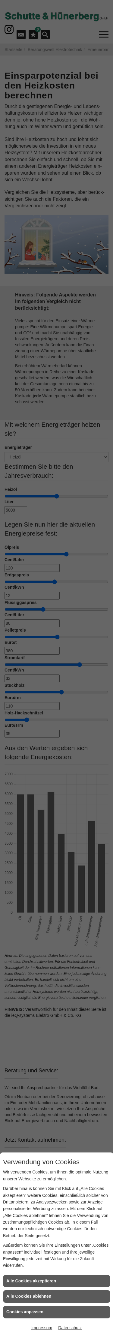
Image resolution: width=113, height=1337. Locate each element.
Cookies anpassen (24, 1311)
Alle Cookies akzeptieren (31, 1280)
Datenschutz (70, 1327)
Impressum (41, 1327)
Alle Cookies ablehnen (28, 1296)
